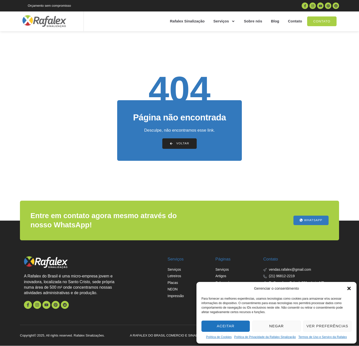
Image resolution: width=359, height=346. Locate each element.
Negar (276, 326)
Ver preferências (327, 326)
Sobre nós (253, 21)
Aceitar (226, 326)
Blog (275, 21)
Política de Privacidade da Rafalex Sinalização (265, 337)
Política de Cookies (219, 337)
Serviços (224, 21)
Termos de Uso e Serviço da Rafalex (322, 337)
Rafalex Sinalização (187, 21)
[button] (349, 288)
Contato (295, 21)
